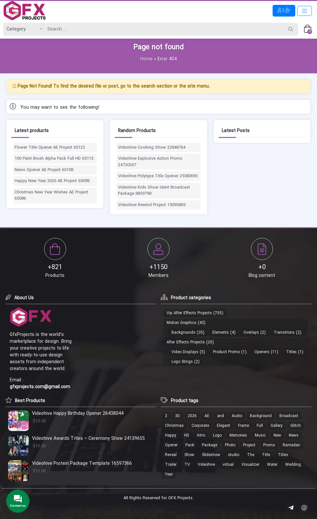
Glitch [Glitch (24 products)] (295, 426)
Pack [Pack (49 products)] (189, 445)
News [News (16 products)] (294, 435)
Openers (261, 352)
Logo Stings (182, 362)
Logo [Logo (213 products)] (217, 435)
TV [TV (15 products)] (187, 465)
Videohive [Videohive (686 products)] (206, 465)
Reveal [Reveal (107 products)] (171, 455)
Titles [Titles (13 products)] (283, 455)
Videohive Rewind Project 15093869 (151, 205)
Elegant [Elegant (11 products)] (223, 426)
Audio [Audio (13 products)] (237, 416)
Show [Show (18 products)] (189, 455)
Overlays (251, 332)
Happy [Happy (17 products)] (170, 435)
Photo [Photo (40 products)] (230, 445)
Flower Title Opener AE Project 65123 (50, 147)
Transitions (284, 332)
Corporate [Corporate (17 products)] (200, 426)
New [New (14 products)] (277, 435)
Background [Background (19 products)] (261, 416)
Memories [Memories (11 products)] (238, 435)
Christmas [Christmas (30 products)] (174, 426)
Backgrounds (183, 332)
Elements (220, 332)
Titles (291, 352)
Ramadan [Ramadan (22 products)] (291, 445)
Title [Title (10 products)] (266, 455)
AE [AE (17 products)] (207, 416)
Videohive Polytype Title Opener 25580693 (158, 176)
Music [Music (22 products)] (260, 435)
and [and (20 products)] (220, 416)
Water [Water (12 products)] (272, 465)
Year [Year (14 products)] (169, 474)
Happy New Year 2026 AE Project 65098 (52, 181)
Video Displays (184, 352)
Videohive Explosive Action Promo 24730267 (150, 161)
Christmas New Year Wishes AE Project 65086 (51, 195)
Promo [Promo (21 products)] (269, 445)
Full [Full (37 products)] (260, 426)
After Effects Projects (186, 342)
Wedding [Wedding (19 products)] (293, 465)
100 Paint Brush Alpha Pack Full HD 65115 (54, 158)
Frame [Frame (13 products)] (243, 426)
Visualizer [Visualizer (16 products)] (250, 465)
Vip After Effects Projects (189, 313)
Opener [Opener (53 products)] (171, 445)
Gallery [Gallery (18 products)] (277, 426)
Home (146, 59)
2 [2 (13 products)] (166, 416)
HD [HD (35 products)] (186, 435)
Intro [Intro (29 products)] (201, 435)
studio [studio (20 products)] (233, 455)
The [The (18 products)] (250, 455)
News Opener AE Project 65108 (44, 170)
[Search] (164, 29)
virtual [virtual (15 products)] (228, 465)
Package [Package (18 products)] (209, 445)
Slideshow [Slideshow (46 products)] (211, 455)
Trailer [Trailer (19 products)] (171, 465)
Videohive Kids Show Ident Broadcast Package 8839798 (154, 190)
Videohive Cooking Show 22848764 (151, 147)
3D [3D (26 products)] (177, 416)
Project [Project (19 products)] (249, 445)
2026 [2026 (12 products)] (192, 416)
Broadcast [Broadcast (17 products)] (288, 416)
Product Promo (226, 352)
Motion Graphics (181, 323)
